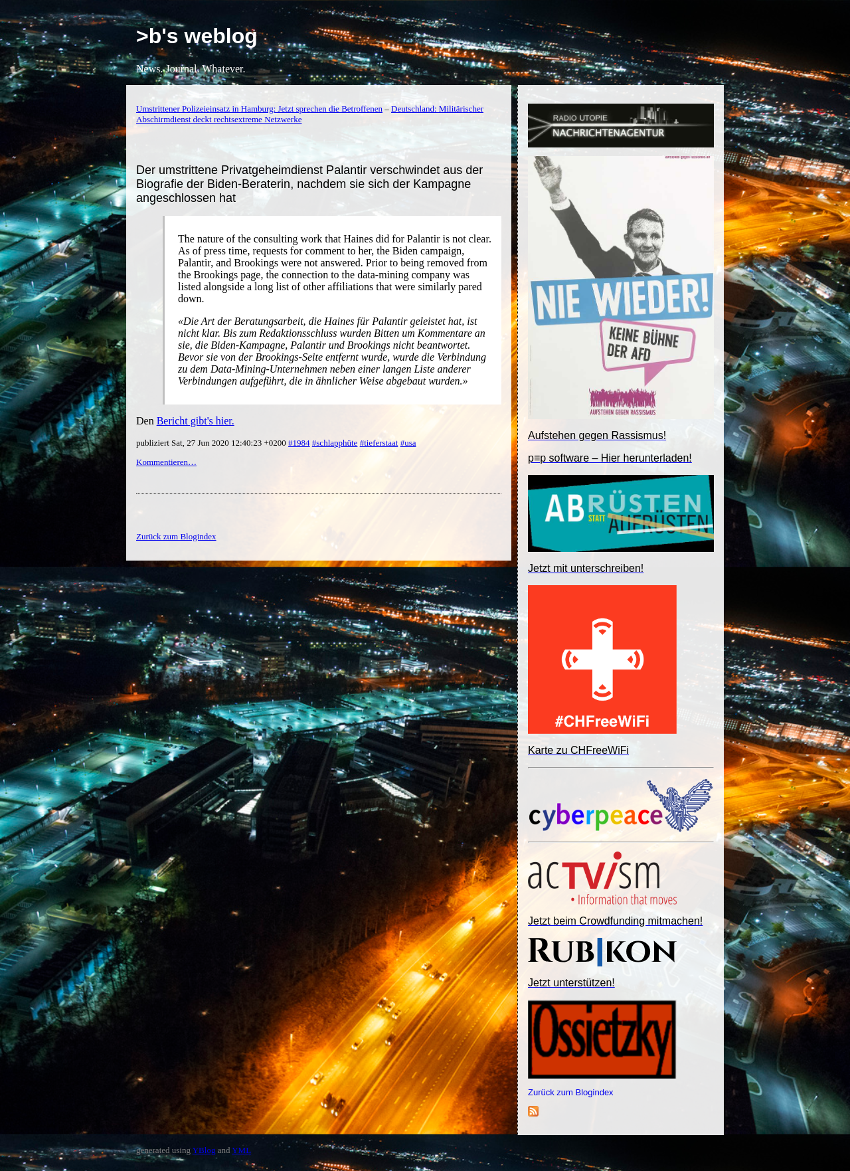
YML (241, 1150)
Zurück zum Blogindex (571, 1092)
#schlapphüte (335, 443)
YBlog (204, 1150)
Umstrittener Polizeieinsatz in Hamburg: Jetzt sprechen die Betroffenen (259, 109)
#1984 (299, 443)
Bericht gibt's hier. (195, 420)
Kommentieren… (166, 462)
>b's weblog (197, 36)
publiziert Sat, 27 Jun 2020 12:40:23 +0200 (212, 443)
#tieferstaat (379, 443)
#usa (408, 443)
